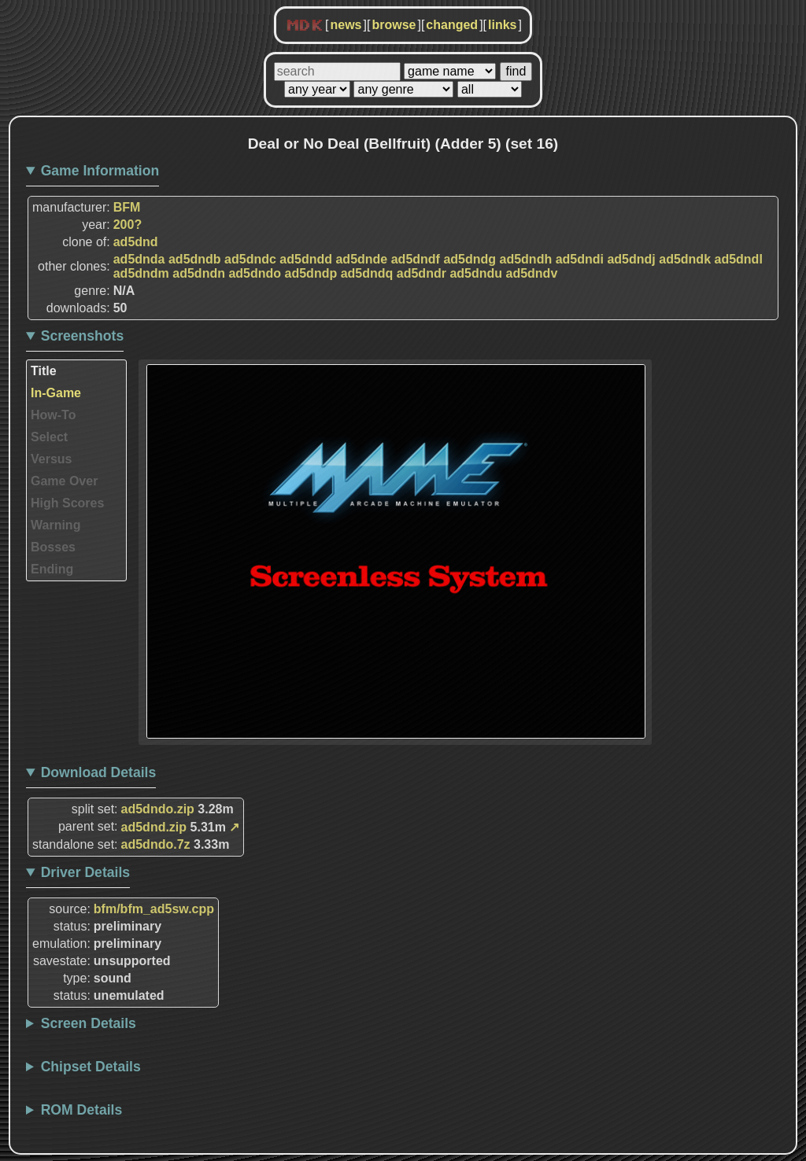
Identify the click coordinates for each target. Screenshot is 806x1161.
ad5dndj (631, 259)
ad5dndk (685, 259)
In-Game (56, 393)
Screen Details (88, 1023)
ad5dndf (415, 259)
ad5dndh (526, 259)
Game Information (100, 171)
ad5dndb (194, 259)
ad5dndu (475, 273)
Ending (52, 569)
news (345, 24)
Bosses (53, 547)
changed (452, 24)
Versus (51, 459)
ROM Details (82, 1110)
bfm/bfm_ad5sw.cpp (154, 909)
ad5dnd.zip (154, 827)
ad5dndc (250, 259)
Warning (55, 525)
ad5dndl (738, 259)
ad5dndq (367, 273)
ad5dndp (311, 273)
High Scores (67, 503)
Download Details (99, 772)
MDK (305, 26)
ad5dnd (135, 242)
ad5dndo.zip (157, 809)
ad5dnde (361, 259)
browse (394, 24)
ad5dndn (198, 273)
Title (44, 371)
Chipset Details (91, 1066)
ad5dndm (141, 273)
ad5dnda (139, 259)
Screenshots (82, 336)
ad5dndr (421, 273)
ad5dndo (254, 273)
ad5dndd (305, 259)
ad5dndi (580, 259)
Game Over (64, 481)
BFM (127, 207)
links (502, 24)
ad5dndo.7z (155, 844)
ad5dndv (532, 273)
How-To (53, 415)
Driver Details (85, 872)
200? (127, 224)
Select (49, 437)
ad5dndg (469, 259)
